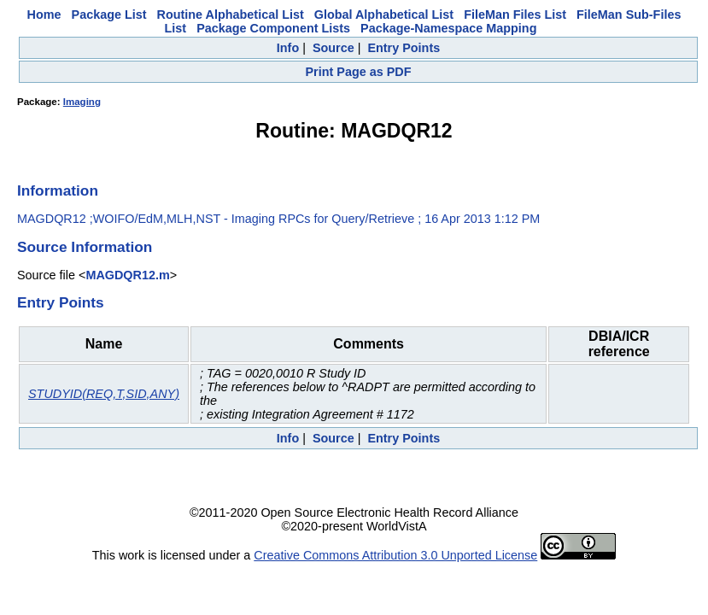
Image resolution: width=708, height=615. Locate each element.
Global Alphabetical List (383, 14)
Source (333, 48)
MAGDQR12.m (127, 275)
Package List (109, 14)
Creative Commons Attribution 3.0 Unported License (395, 555)
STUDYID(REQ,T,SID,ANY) (103, 394)
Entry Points (403, 48)
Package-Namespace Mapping (448, 28)
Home (44, 14)
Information (57, 190)
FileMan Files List (515, 14)
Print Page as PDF (359, 72)
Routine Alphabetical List (230, 14)
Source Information (84, 246)
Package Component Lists (273, 28)
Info (288, 48)
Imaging (82, 102)
